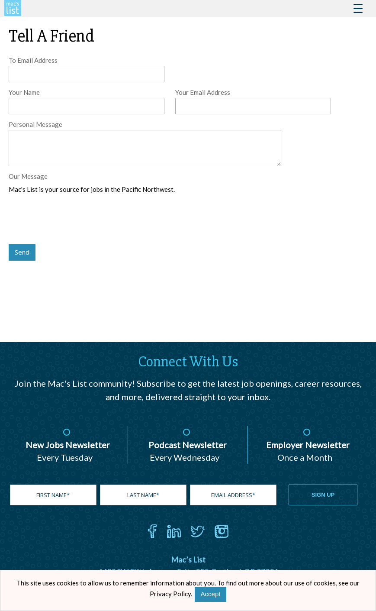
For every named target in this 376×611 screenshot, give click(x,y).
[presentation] (74, 219)
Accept (211, 594)
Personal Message (35, 124)
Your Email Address (202, 92)
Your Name (24, 92)
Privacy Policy (170, 594)
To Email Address (33, 60)
